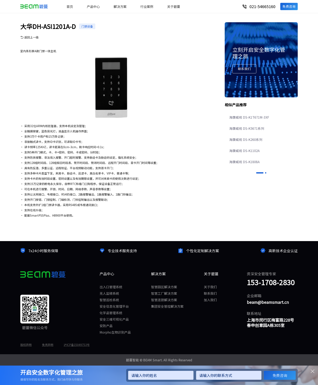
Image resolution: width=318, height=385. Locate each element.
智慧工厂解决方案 (164, 293)
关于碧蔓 (173, 6)
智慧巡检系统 (109, 299)
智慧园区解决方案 (164, 286)
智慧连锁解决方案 (164, 299)
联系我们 (210, 293)
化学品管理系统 (111, 312)
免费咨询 (288, 6)
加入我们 (210, 299)
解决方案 (120, 6)
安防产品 (106, 325)
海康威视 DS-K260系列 (246, 153)
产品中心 (93, 6)
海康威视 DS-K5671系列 (247, 142)
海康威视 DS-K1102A (245, 164)
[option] (261, 153)
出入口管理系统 (111, 286)
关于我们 (210, 286)
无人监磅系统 (109, 293)
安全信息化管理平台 (114, 306)
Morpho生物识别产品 (115, 332)
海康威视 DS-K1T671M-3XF (250, 130)
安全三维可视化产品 (114, 319)
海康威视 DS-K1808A (245, 176)
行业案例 (146, 6)
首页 (70, 6)
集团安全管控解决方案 (167, 306)
